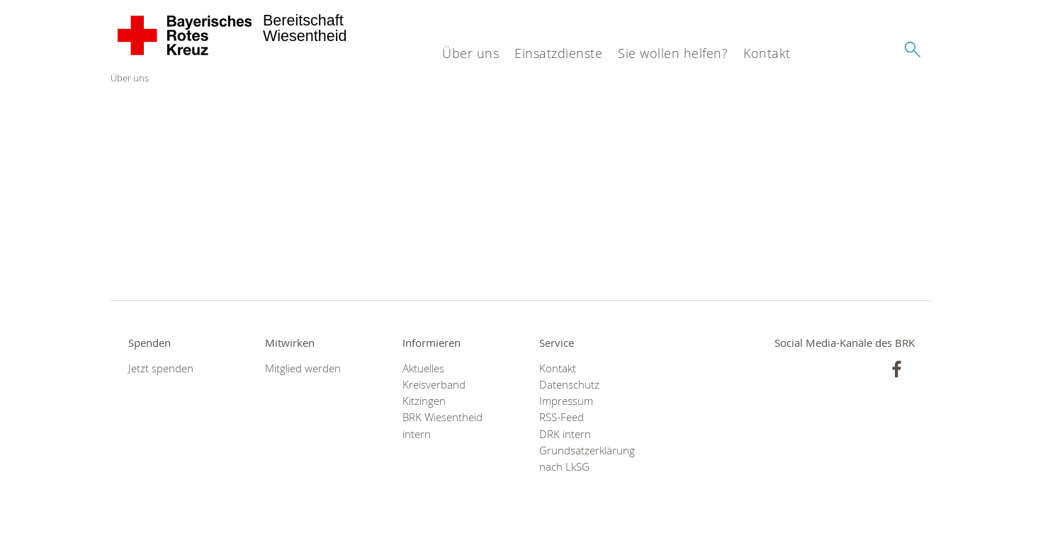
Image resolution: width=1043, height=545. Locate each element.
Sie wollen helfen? (673, 53)
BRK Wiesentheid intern (442, 425)
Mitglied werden (303, 368)
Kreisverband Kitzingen (434, 393)
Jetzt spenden (160, 368)
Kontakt (767, 53)
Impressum (566, 401)
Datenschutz (569, 384)
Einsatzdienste (558, 53)
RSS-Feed (561, 417)
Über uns (470, 53)
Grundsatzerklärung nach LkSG (587, 459)
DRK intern (565, 434)
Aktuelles (423, 368)
